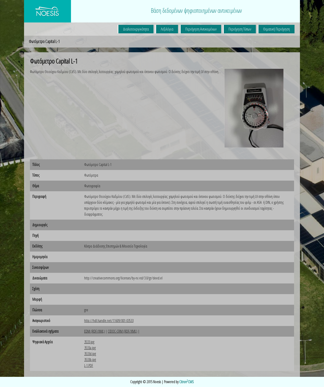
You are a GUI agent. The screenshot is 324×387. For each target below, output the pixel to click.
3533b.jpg (90, 359)
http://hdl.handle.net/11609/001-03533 (108, 320)
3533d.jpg (90, 353)
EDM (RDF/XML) (94, 331)
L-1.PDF (88, 365)
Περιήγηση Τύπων (239, 29)
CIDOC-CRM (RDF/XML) (122, 331)
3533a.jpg (90, 347)
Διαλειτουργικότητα (136, 29)
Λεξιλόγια (167, 29)
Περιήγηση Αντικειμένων (200, 29)
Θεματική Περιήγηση (276, 29)
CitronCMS (186, 381)
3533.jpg (89, 341)
